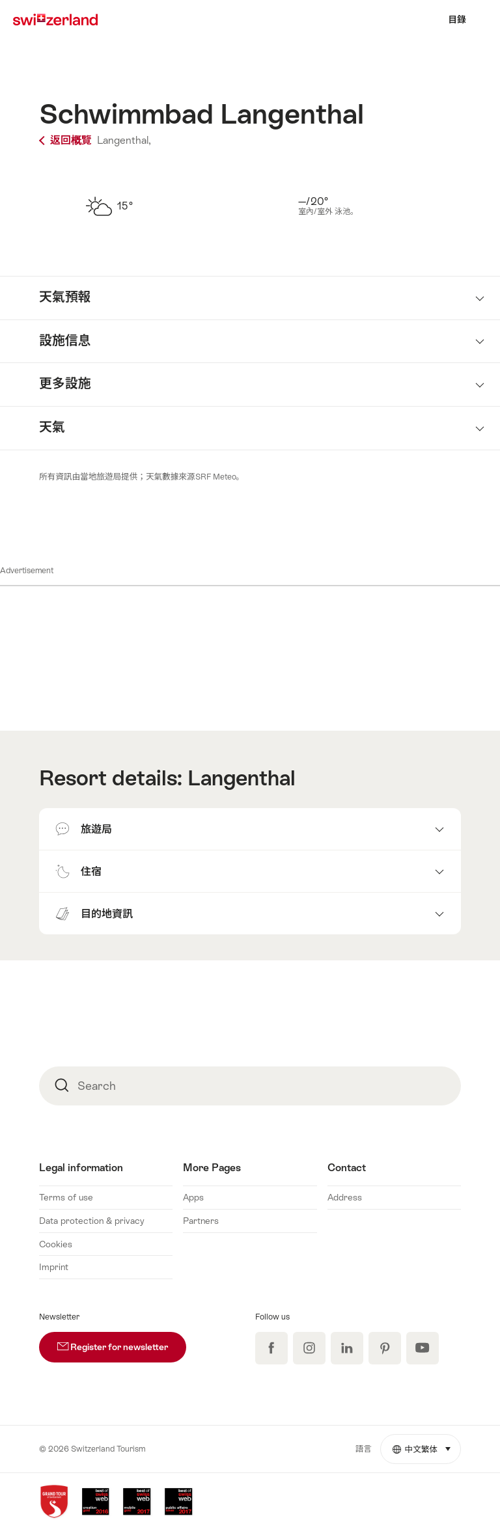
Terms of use (66, 1197)
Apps (193, 1197)
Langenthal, (124, 140)
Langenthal (242, 778)
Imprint (53, 1267)
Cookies (55, 1244)
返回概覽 (66, 140)
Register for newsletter (121, 1342)
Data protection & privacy (92, 1220)
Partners (201, 1220)
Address (344, 1197)
